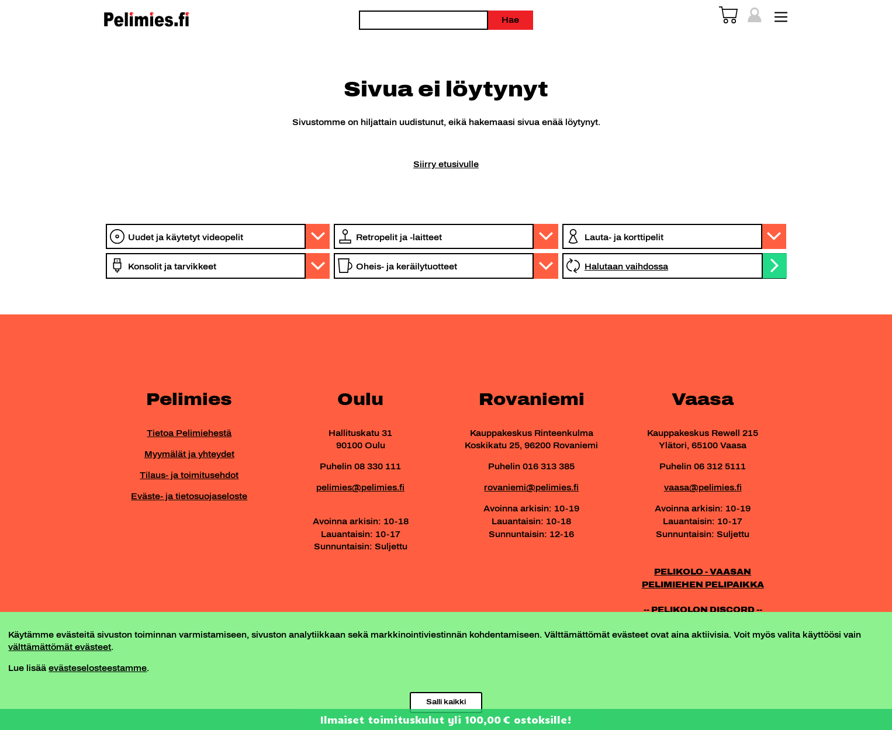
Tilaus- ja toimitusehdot (189, 475)
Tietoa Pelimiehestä (189, 433)
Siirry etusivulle (446, 164)
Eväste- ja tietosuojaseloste (189, 496)
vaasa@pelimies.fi (703, 487)
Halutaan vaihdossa (626, 266)
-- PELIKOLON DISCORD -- (703, 609)
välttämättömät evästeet (59, 647)
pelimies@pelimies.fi (360, 487)
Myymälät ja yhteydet (189, 454)
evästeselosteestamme (98, 668)
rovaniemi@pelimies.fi (531, 487)
